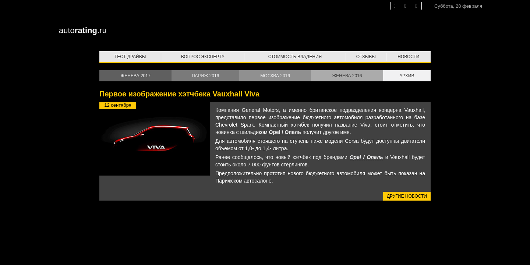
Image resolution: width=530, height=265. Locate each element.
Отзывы (366, 56)
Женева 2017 (135, 75)
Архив (406, 75)
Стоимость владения (295, 56)
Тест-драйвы (130, 56)
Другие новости (407, 196)
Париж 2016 (205, 75)
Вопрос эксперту (203, 56)
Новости (408, 56)
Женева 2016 (347, 75)
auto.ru (83, 30)
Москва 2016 (275, 75)
